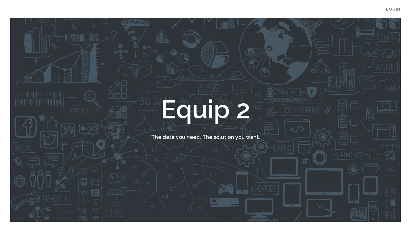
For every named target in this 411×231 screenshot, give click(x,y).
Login (393, 9)
